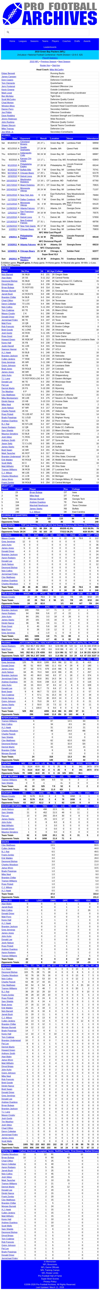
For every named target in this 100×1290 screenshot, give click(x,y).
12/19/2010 (12, 222)
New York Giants (28, 226)
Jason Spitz (7, 443)
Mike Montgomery (10, 398)
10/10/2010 (12, 181)
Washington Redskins (25, 180)
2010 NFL (34, 61)
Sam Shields (7, 430)
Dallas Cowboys (27, 199)
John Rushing (8, 122)
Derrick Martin (8, 388)
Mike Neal (6, 404)
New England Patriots (26, 221)
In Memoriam (50, 1261)
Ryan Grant (7, 336)
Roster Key (45, 65)
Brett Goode (7, 330)
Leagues (23, 41)
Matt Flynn (6, 323)
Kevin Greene (8, 90)
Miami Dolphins (27, 185)
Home (12, 41)
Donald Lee (7, 382)
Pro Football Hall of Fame (50, 1276)
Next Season (64, 61)
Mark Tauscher (8, 453)
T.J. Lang (6, 378)
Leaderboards (50, 47)
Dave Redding (8, 116)
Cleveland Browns (25, 143)
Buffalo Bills (25, 170)
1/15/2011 (12, 245)
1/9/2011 (13, 237)
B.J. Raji (5, 424)
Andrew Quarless (10, 421)
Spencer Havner (9, 349)
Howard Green (8, 339)
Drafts (77, 41)
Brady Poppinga (9, 417)
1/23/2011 (12, 251)
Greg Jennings (8, 362)
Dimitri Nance (8, 401)
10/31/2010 (12, 195)
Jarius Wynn (7, 479)
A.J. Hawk (6, 352)
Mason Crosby (8, 313)
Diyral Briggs (7, 284)
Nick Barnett (7, 274)
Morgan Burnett (9, 291)
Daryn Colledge (9, 304)
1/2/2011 (13, 229)
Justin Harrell (8, 346)
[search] (46, 32)
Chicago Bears (27, 173)
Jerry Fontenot (8, 86)
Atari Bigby (7, 278)
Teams (45, 41)
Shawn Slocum (8, 125)
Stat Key (56, 65)
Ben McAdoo (8, 96)
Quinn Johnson (9, 365)
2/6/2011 (13, 259)
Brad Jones (7, 369)
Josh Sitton (7, 437)
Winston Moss (8, 106)
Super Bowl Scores (50, 1279)
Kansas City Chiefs (25, 159)
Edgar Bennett (8, 73)
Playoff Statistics (50, 58)
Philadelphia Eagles (26, 165)
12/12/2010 (12, 217)
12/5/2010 (12, 213)
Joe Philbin (7, 112)
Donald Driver (8, 317)
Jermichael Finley (10, 320)
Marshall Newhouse (39, 505)
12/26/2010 (12, 226)
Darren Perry (8, 109)
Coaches (67, 41)
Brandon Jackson (10, 356)
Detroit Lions (26, 176)
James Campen (9, 77)
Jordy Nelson (8, 408)
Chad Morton (8, 103)
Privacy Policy (50, 1282)
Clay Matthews (8, 395)
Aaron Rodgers (9, 427)
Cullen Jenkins (8, 359)
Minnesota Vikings (25, 189)
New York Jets (26, 195)
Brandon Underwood (11, 456)
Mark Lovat (7, 93)
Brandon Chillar (9, 297)
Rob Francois (8, 326)
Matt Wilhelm (8, 466)
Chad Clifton (7, 300)
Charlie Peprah (8, 411)
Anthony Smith (8, 440)
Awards (87, 41)
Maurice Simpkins (10, 434)
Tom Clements (8, 83)
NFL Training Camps (50, 1270)
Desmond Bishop (9, 281)
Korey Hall (6, 343)
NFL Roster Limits (50, 1273)
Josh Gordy (7, 333)
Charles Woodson (10, 476)
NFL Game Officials (50, 1267)
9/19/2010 (12, 170)
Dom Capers (7, 80)
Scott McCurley (9, 99)
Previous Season (49, 61)
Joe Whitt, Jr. (8, 132)
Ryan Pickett (7, 414)
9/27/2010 (12, 173)
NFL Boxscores (50, 1264)
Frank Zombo (8, 482)
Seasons (34, 41)
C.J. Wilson (7, 473)
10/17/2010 (12, 185)
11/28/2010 (12, 208)
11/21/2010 (12, 204)
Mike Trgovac (8, 129)
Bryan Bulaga (8, 287)
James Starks (8, 447)
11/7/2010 (12, 199)
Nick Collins (7, 307)
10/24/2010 (12, 189)
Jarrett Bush (7, 294)
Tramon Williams (9, 469)
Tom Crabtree (8, 310)
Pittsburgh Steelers (25, 259)
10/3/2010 (12, 176)
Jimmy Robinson (9, 119)
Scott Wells (7, 463)
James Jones (8, 372)
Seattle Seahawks (25, 148)
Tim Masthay (7, 391)
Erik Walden (7, 460)
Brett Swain (7, 450)
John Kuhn (7, 375)
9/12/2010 (12, 165)
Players (55, 41)
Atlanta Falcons (27, 208)
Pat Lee (5, 385)
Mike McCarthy (57, 70)
